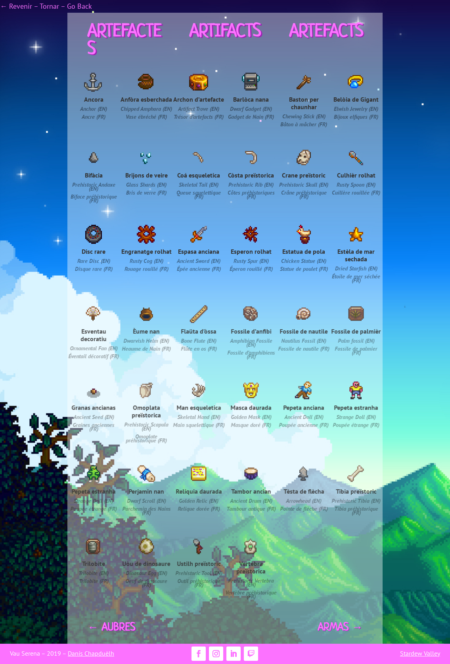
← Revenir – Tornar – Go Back (46, 6)
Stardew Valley (420, 653)
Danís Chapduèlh (91, 653)
